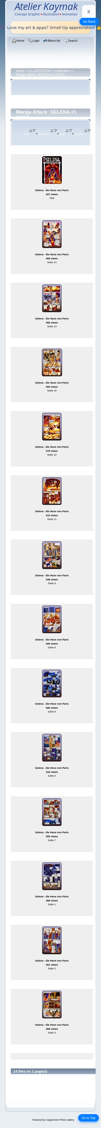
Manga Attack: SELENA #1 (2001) (40, 75)
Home (20, 71)
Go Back (89, 22)
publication (62, 71)
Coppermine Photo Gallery (60, 1120)
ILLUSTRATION (39, 71)
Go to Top (88, 1118)
